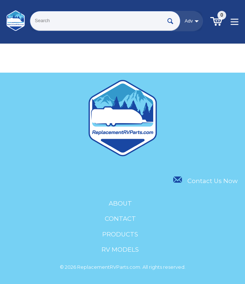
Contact (120, 218)
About (120, 203)
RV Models (120, 249)
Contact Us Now (205, 180)
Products (120, 234)
